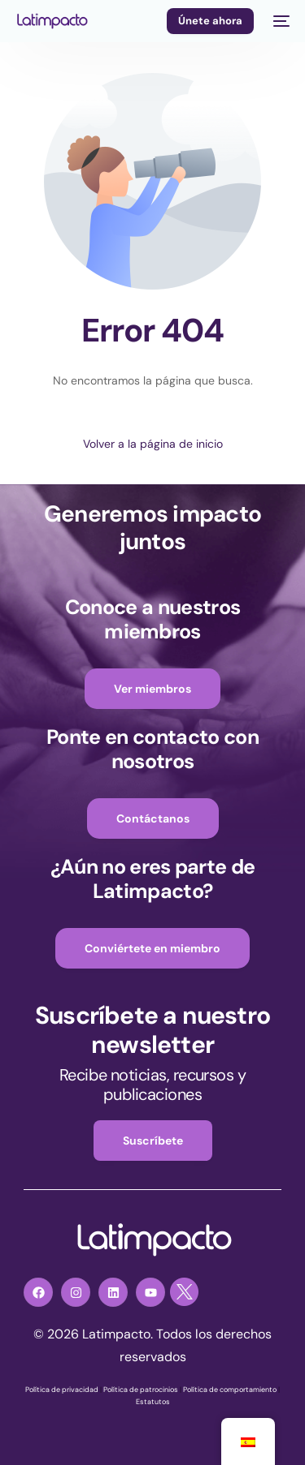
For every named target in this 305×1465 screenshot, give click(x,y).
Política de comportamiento (230, 1389)
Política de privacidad (61, 1389)
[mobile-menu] (280, 21)
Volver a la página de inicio (153, 443)
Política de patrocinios (140, 1389)
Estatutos (153, 1402)
